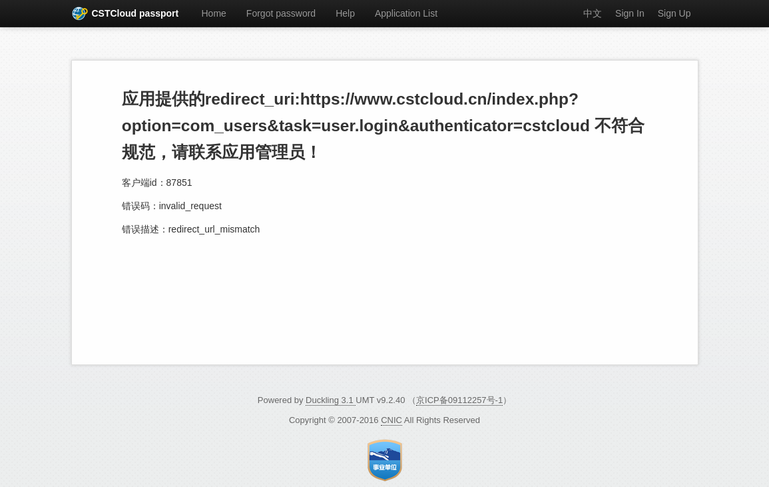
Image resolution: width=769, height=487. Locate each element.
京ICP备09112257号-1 (459, 400)
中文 (592, 13)
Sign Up (674, 13)
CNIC (391, 420)
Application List (406, 13)
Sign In (629, 13)
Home (214, 13)
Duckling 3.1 (331, 400)
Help (345, 13)
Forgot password (281, 13)
